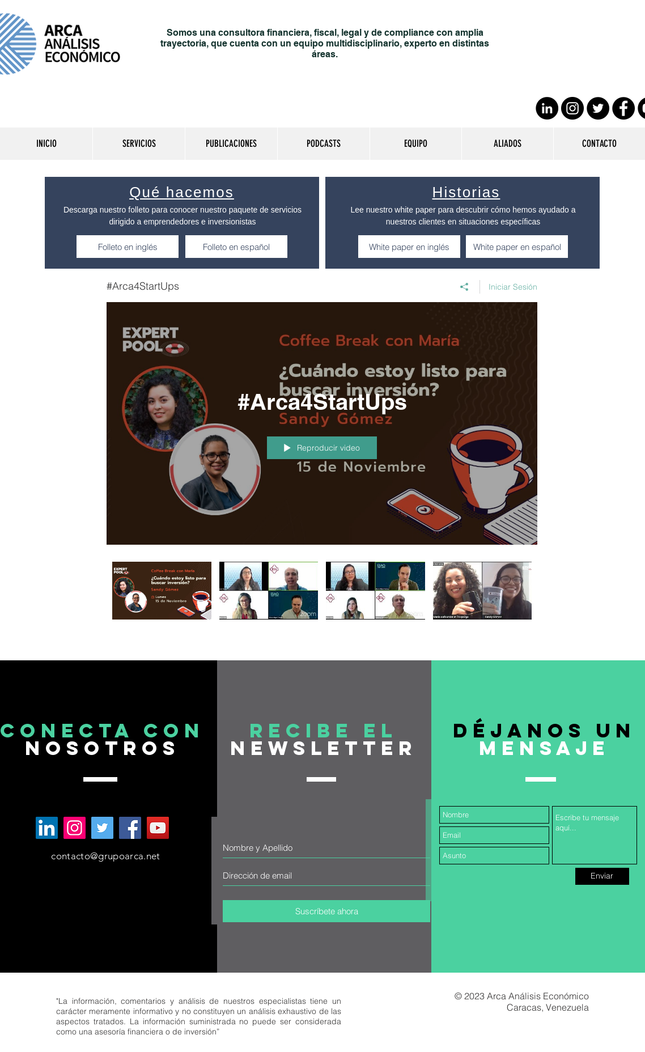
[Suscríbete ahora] (326, 911)
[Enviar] (602, 876)
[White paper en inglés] (409, 246)
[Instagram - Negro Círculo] (572, 108)
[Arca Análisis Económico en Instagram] (74, 828)
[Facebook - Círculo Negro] (623, 108)
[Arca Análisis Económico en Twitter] (102, 828)
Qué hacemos (181, 192)
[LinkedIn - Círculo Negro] (547, 108)
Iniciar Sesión (513, 287)
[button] (138, 144)
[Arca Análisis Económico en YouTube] (158, 828)
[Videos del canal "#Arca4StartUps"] (322, 598)
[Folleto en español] (236, 246)
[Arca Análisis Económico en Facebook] (130, 828)
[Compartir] (464, 287)
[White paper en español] (517, 246)
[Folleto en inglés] (128, 246)
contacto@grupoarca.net (105, 856)
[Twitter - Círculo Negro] (598, 108)
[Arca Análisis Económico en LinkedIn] (47, 828)
